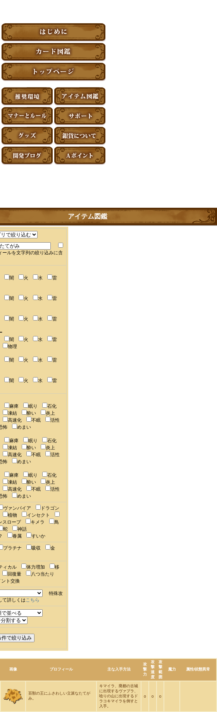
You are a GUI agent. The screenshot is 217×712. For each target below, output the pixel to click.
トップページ (53, 72)
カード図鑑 (53, 52)
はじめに (53, 32)
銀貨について (79, 136)
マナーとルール (27, 116)
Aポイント (79, 156)
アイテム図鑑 (79, 96)
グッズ (27, 136)
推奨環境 (27, 96)
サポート (79, 116)
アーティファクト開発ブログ (27, 156)
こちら (33, 600)
